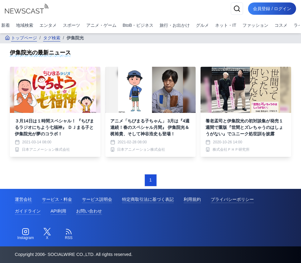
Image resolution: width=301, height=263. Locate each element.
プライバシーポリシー (232, 199)
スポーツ (71, 25)
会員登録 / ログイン (272, 8)
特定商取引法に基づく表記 (148, 199)
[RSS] (68, 234)
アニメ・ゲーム (101, 25)
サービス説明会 (97, 199)
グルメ (202, 25)
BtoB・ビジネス (138, 25)
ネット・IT (225, 25)
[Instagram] (25, 234)
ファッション (255, 25)
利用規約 (192, 199)
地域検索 (24, 25)
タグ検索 (51, 37)
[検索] (237, 8)
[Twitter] (47, 234)
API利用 (58, 211)
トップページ (21, 37)
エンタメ (48, 25)
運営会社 (23, 199)
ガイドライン (28, 211)
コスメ (281, 25)
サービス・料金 (57, 199)
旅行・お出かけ (175, 25)
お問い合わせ (89, 211)
